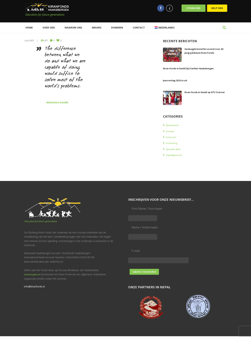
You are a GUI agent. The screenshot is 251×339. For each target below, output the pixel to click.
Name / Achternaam (145, 228)
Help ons (217, 8)
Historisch (172, 137)
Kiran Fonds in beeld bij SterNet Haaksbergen (193, 68)
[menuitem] (164, 27)
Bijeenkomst (174, 125)
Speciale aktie (174, 149)
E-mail (136, 253)
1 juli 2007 (29, 40)
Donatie (171, 131)
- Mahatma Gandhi (59, 102)
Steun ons (193, 8)
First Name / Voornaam (147, 208)
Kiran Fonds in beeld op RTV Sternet (202, 94)
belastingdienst (32, 275)
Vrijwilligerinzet (176, 155)
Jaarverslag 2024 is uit (177, 80)
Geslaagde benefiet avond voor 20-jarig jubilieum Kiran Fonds (205, 51)
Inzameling (173, 143)
